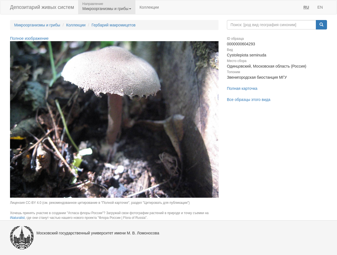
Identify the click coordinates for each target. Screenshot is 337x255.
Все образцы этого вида (248, 99)
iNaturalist (17, 218)
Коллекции (149, 7)
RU (306, 7)
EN (320, 7)
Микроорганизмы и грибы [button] (106, 8)
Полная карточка (242, 88)
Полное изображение (29, 38)
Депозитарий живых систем (42, 7)
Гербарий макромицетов (113, 25)
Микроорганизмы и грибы (37, 25)
